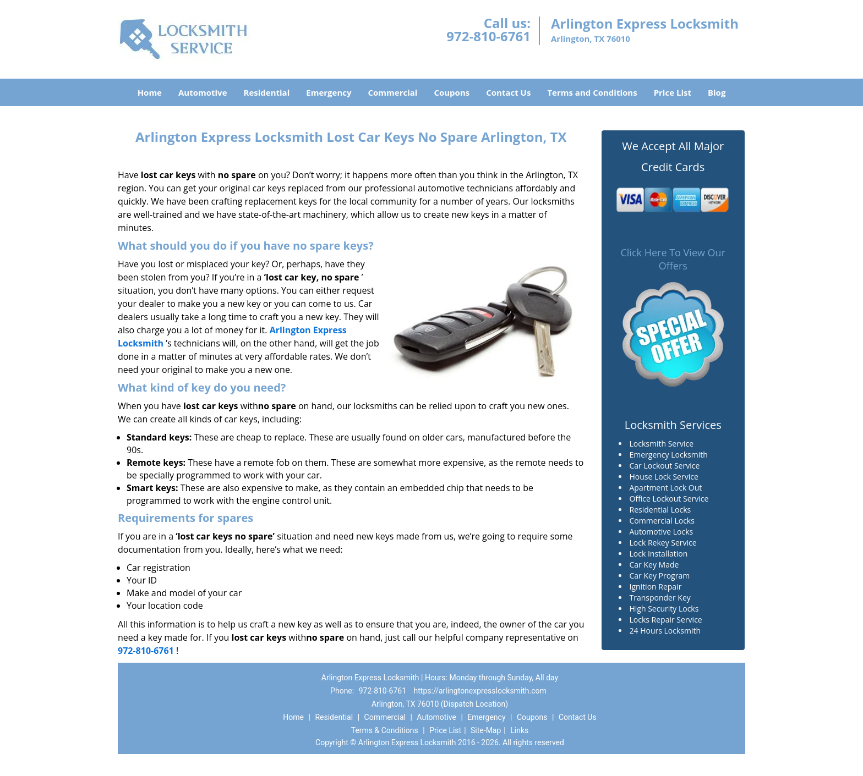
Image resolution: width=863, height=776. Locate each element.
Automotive (202, 92)
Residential (267, 92)
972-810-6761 (488, 36)
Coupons (451, 92)
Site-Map (486, 730)
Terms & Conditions (384, 730)
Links (519, 730)
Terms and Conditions (592, 92)
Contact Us (508, 92)
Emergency (328, 92)
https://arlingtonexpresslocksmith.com (480, 690)
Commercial (393, 92)
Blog (716, 92)
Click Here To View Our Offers (672, 259)
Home (150, 92)
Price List (672, 92)
